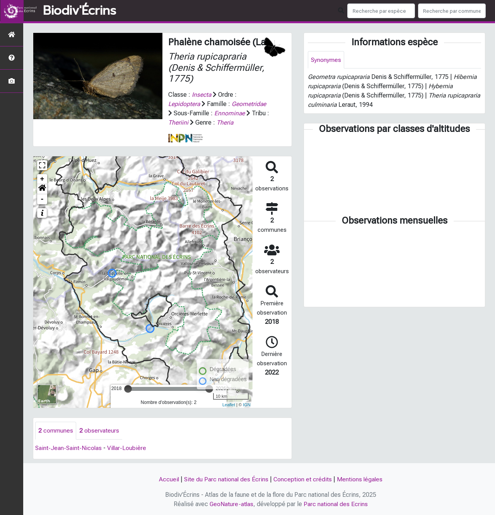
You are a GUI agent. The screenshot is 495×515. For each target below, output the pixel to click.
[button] (42, 189)
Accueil (168, 479)
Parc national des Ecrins (336, 504)
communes (55, 430)
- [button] (42, 199)
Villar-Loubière (128, 448)
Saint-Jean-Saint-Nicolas (69, 448)
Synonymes (326, 59)
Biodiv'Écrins (79, 11)
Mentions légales (360, 479)
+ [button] (42, 179)
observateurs (99, 430)
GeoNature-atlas (231, 504)
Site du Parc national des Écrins (225, 479)
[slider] (128, 389)
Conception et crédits (302, 479)
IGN (247, 404)
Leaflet (228, 404)
